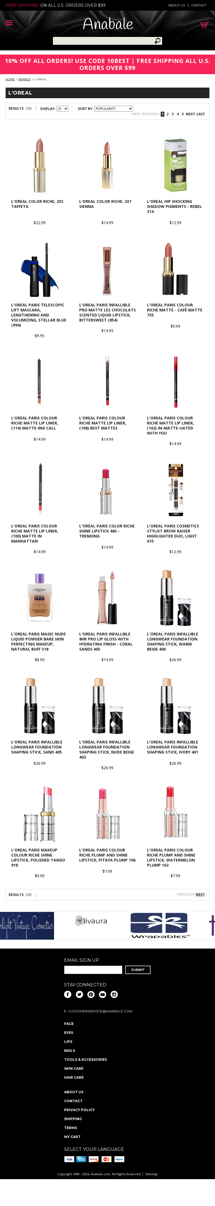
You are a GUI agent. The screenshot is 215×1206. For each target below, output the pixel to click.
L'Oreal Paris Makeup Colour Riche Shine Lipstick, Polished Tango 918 (38, 857)
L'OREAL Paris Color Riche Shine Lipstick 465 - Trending (107, 531)
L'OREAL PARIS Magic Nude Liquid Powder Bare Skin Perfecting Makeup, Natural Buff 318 (38, 641)
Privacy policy (79, 1110)
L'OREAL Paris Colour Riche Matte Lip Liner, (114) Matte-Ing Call (34, 423)
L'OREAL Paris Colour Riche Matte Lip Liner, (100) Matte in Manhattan (34, 533)
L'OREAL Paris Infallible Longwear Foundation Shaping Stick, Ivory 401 (172, 747)
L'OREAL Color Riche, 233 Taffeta (37, 204)
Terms (70, 1128)
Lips (68, 1042)
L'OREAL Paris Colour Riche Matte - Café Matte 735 (174, 310)
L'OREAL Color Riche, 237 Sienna (105, 204)
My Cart (72, 1137)
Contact (198, 5)
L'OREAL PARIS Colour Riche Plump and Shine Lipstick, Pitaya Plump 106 (107, 855)
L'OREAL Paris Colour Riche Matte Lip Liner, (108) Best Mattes (102, 423)
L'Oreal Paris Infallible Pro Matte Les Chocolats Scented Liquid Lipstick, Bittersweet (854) (107, 312)
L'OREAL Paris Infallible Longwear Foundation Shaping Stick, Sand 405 (36, 747)
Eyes (68, 1033)
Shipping (73, 1119)
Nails (69, 1050)
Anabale (108, 25)
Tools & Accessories (85, 1059)
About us (176, 5)
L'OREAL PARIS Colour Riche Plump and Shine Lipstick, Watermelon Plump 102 (171, 857)
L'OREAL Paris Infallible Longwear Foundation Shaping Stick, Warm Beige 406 (172, 641)
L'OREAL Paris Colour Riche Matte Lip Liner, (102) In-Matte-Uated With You (170, 425)
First (136, 114)
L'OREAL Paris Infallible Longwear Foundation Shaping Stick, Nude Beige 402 (106, 749)
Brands (24, 79)
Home (10, 79)
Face (69, 1024)
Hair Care (74, 1077)
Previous (150, 114)
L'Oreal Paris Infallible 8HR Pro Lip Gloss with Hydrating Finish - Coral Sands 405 (106, 641)
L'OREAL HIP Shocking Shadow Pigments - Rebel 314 (174, 206)
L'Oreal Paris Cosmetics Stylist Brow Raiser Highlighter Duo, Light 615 (173, 533)
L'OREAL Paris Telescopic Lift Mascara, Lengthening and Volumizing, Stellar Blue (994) (38, 315)
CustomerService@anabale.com (100, 1011)
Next (190, 114)
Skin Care (73, 1068)
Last (201, 114)
